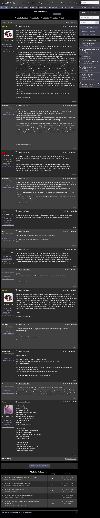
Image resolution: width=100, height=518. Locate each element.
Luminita (69, 503)
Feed (55, 14)
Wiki (69, 3)
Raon (4, 402)
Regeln (20, 512)
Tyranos (5, 384)
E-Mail (59, 14)
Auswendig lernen (18, 489)
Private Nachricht (7, 47)
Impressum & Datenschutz (9, 512)
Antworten (46, 18)
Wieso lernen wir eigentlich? (21, 483)
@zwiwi (21, 91)
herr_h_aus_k (69, 485)
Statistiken (55, 3)
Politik (20, 7)
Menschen (4, 7)
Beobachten (35, 18)
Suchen (55, 18)
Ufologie (70, 7)
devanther (7, 497)
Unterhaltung (92, 7)
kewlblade (5, 105)
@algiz (18, 109)
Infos (62, 18)
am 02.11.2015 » (67, 477)
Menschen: (8, 477)
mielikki (69, 479)
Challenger (69, 491)
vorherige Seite (71, 459)
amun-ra (5, 325)
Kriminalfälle (34, 7)
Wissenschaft (13, 7)
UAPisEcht (7, 505)
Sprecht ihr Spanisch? (89, 45)
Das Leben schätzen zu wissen (22, 495)
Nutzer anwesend (89, 13)
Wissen (37, 14)
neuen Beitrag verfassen (40, 466)
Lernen (42, 14)
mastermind (6, 351)
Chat (63, 3)
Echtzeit (23, 3)
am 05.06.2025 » (67, 495)
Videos (47, 3)
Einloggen (90, 27)
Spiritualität (42, 7)
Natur (76, 7)
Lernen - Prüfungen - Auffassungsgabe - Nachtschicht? (89, 76)
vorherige (70, 22)
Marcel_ (6, 479)
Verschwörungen (53, 7)
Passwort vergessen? (89, 31)
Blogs (40, 3)
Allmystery (10, 3)
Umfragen (83, 7)
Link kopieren (6, 49)
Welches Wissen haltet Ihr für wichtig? (25, 477)
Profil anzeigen (6, 44)
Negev (6, 491)
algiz (3, 231)
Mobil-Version (27, 512)
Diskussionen (32, 3)
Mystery (26, 7)
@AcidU (18, 274)
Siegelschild (69, 497)
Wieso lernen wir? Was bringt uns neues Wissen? (89, 85)
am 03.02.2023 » (67, 501)
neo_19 (4, 26)
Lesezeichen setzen (8, 51)
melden (74, 102)
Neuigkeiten (77, 3)
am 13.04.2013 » (67, 489)
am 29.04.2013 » (67, 483)
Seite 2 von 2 (7, 22)
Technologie (63, 7)
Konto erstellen (90, 34)
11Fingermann (8, 485)
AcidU (4, 152)
